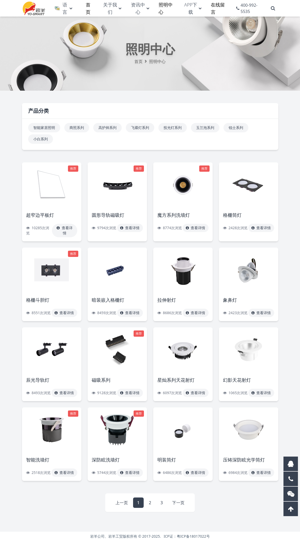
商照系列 (77, 127)
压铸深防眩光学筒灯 (244, 460)
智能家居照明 (44, 127)
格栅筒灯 (232, 215)
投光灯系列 (173, 127)
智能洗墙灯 (37, 460)
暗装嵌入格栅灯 (108, 300)
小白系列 (40, 138)
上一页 (122, 503)
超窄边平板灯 (40, 215)
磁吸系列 (101, 380)
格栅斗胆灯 (37, 300)
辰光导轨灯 (37, 380)
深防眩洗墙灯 (106, 460)
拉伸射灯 (166, 300)
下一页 (178, 503)
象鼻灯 (230, 300)
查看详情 (65, 230)
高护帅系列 (107, 127)
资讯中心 (138, 8)
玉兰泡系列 (205, 127)
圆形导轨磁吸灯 (108, 215)
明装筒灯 (166, 460)
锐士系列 (236, 127)
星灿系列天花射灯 (176, 380)
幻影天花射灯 (237, 380)
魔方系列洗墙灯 (173, 215)
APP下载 (190, 8)
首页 (138, 61)
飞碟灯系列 (140, 127)
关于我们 (110, 8)
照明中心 (157, 61)
